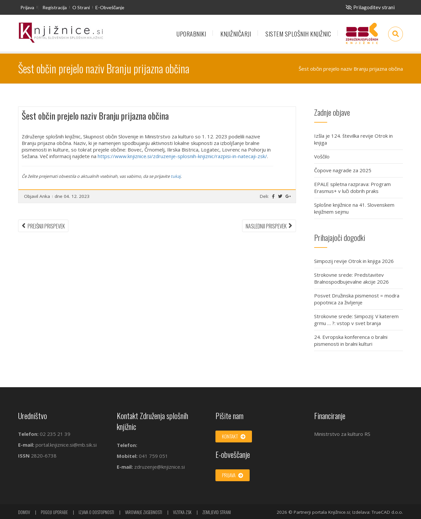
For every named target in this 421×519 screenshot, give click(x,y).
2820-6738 (44, 455)
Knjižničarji (235, 33)
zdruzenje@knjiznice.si (159, 466)
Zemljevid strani (216, 512)
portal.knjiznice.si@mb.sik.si (66, 444)
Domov (24, 512)
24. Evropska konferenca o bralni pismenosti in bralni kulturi (350, 340)
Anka (44, 196)
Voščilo (322, 156)
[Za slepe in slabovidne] (370, 7)
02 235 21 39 (55, 434)
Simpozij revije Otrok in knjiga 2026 (354, 261)
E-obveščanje (109, 7)
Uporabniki (191, 33)
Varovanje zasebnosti (143, 512)
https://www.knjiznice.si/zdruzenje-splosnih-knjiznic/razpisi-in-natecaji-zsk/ (182, 156)
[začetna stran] (61, 33)
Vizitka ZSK (182, 512)
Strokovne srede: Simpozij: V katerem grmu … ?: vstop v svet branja (356, 319)
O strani (81, 7)
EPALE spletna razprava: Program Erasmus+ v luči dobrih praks (352, 187)
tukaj (176, 176)
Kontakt (233, 436)
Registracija (54, 7)
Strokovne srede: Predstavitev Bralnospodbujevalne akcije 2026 (351, 278)
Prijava (27, 7)
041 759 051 (152, 456)
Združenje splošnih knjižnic (361, 36)
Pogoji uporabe (54, 512)
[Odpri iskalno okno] (395, 34)
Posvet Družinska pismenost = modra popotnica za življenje (356, 299)
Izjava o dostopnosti (96, 512)
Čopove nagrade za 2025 (342, 170)
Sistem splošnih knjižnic (298, 33)
